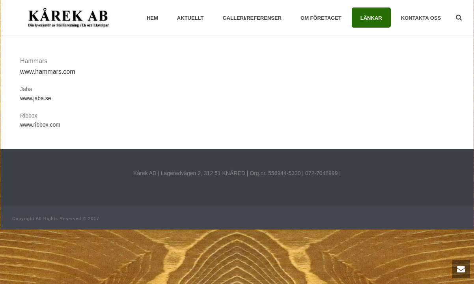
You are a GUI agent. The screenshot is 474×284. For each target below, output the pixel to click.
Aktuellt (190, 18)
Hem (152, 18)
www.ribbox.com (40, 124)
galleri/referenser (252, 18)
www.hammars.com (47, 71)
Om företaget (321, 18)
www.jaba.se (35, 98)
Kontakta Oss (421, 18)
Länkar (371, 18)
